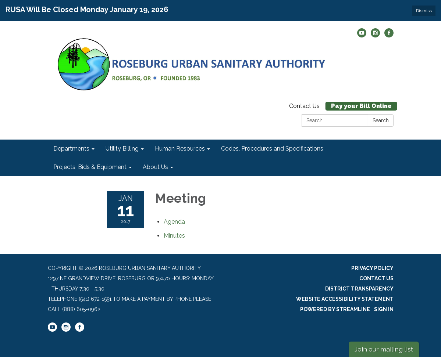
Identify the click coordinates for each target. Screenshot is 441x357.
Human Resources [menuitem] (180, 148)
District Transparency (359, 289)
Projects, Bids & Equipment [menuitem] (90, 166)
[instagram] (375, 35)
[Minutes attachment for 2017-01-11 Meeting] (174, 235)
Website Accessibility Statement (345, 299)
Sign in (384, 309)
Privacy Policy (372, 268)
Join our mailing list (384, 349)
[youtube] (361, 35)
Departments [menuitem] (71, 148)
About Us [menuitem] (155, 166)
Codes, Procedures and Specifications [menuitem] (272, 148)
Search (381, 120)
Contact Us (304, 105)
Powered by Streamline (335, 309)
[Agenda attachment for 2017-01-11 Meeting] (174, 221)
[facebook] (389, 35)
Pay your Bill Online (361, 105)
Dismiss (424, 10)
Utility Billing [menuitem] (122, 148)
